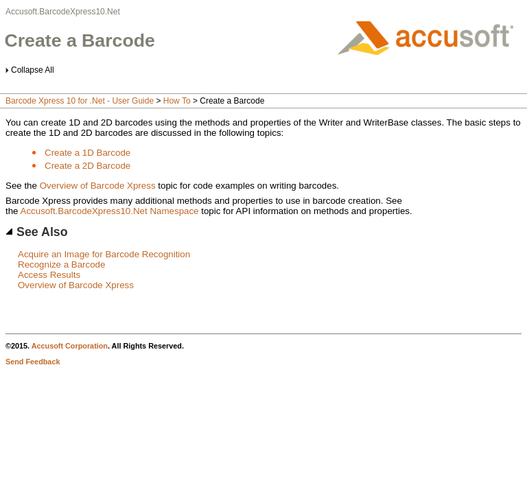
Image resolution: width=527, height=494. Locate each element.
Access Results (49, 275)
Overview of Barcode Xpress (98, 185)
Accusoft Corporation (70, 346)
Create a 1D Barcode (87, 153)
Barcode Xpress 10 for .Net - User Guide (79, 101)
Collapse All (32, 70)
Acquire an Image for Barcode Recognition (104, 254)
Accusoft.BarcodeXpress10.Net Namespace (110, 211)
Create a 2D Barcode (87, 166)
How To (177, 101)
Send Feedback (32, 361)
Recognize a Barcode (61, 264)
